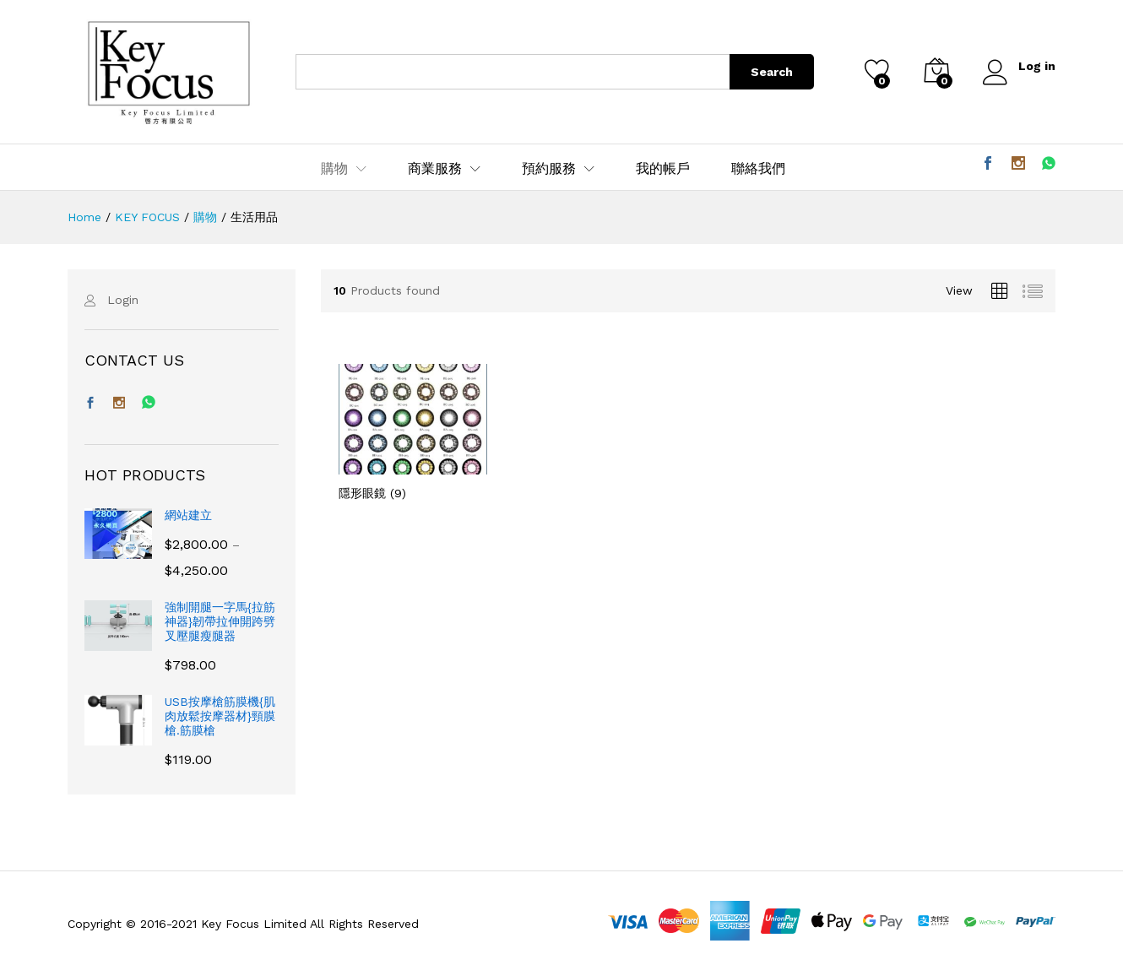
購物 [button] (334, 169)
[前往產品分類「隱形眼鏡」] (413, 432)
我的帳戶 (663, 169)
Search (772, 72)
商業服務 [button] (435, 169)
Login (122, 299)
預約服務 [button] (549, 169)
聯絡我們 (758, 169)
